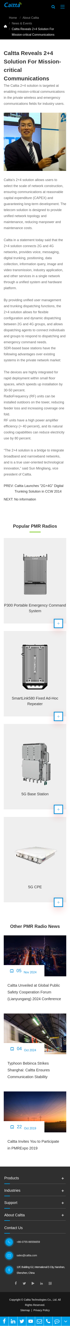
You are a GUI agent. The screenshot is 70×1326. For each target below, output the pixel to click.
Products (11, 1178)
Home (13, 17)
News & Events (22, 23)
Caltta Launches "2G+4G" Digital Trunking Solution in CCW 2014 (39, 488)
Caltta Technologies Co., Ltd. (40, 1299)
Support (10, 1203)
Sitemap (25, 1310)
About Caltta (31, 17)
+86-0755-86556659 (29, 1242)
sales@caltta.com (27, 1255)
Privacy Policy (41, 1310)
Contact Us (13, 1228)
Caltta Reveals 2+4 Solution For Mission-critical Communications (33, 31)
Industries (12, 1191)
